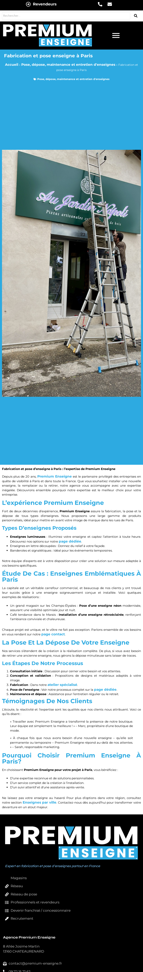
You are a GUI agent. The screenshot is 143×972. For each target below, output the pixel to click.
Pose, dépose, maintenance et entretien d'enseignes (68, 65)
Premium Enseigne (54, 476)
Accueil (11, 65)
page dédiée (70, 541)
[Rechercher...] (66, 15)
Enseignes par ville (40, 802)
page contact (53, 634)
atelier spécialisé (62, 685)
